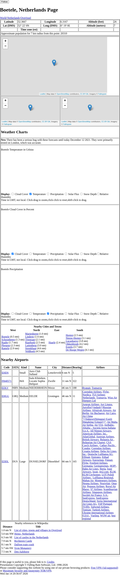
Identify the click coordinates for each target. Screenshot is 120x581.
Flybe (106, 391)
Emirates (96, 457)
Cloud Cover (21, 194)
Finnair (109, 460)
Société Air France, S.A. (95, 495)
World (3, 17)
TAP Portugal (105, 504)
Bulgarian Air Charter (93, 442)
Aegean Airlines (90, 404)
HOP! (113, 465)
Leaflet (42, 94)
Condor (86, 448)
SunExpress (88, 498)
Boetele (5, 336)
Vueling (95, 515)
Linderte (29, 336)
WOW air (105, 515)
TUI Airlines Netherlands (93, 396)
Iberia (103, 468)
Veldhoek (30, 351)
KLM (113, 471)
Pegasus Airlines (95, 486)
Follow (4, 1)
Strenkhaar (30, 348)
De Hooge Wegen (75, 349)
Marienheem (31, 333)
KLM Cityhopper (91, 474)
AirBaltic (109, 425)
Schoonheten (8, 339)
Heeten (69, 335)
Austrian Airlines (105, 436)
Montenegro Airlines (105, 480)
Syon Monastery (22, 548)
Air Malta (112, 422)
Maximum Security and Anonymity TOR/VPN (27, 570)
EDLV (5, 387)
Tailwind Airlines (100, 506)
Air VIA (98, 425)
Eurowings (98, 460)
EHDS (5, 372)
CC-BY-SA (84, 94)
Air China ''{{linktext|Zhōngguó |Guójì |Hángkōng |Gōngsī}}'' (97, 419)
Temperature (39, 194)
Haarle (52, 342)
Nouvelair (105, 483)
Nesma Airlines (90, 483)
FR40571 (7, 381)
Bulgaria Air (107, 439)
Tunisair (86, 509)
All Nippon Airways (100, 430)
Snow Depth (90, 194)
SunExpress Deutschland (95, 499)
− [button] (5, 46)
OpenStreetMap (63, 94)
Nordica (86, 394)
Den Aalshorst (21, 551)
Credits (50, 562)
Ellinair (86, 457)
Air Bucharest (97, 413)
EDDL (5, 461)
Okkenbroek (72, 344)
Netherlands (13, 17)
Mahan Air (87, 480)
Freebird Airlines (98, 463)
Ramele (5, 348)
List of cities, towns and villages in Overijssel (38, 530)
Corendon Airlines (92, 391)
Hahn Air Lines (90, 468)
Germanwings (101, 465)
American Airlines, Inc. (94, 433)
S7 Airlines (96, 489)
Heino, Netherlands (24, 533)
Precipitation (57, 194)
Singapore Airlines (102, 492)
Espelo (69, 347)
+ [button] (5, 41)
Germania (87, 465)
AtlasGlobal (88, 436)
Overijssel (25, 17)
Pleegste (5, 345)
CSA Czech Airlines (96, 444)
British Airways (90, 439)
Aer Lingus (106, 404)
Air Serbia (87, 425)
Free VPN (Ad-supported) (104, 567)
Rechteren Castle (23, 541)
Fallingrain (102, 94)
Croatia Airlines (90, 451)
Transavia (97, 387)
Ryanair (86, 387)
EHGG (5, 396)
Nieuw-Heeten (73, 338)
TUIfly (85, 506)
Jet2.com (103, 471)
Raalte (4, 342)
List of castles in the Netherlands (31, 537)
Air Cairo (111, 413)
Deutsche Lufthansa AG (100, 454)
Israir (95, 471)
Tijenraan (30, 339)
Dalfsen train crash (24, 544)
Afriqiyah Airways (101, 410)
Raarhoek (30, 342)
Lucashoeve (72, 341)
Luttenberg (31, 345)
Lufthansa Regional (103, 477)
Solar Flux (73, 194)
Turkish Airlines (100, 509)
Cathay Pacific (108, 445)
